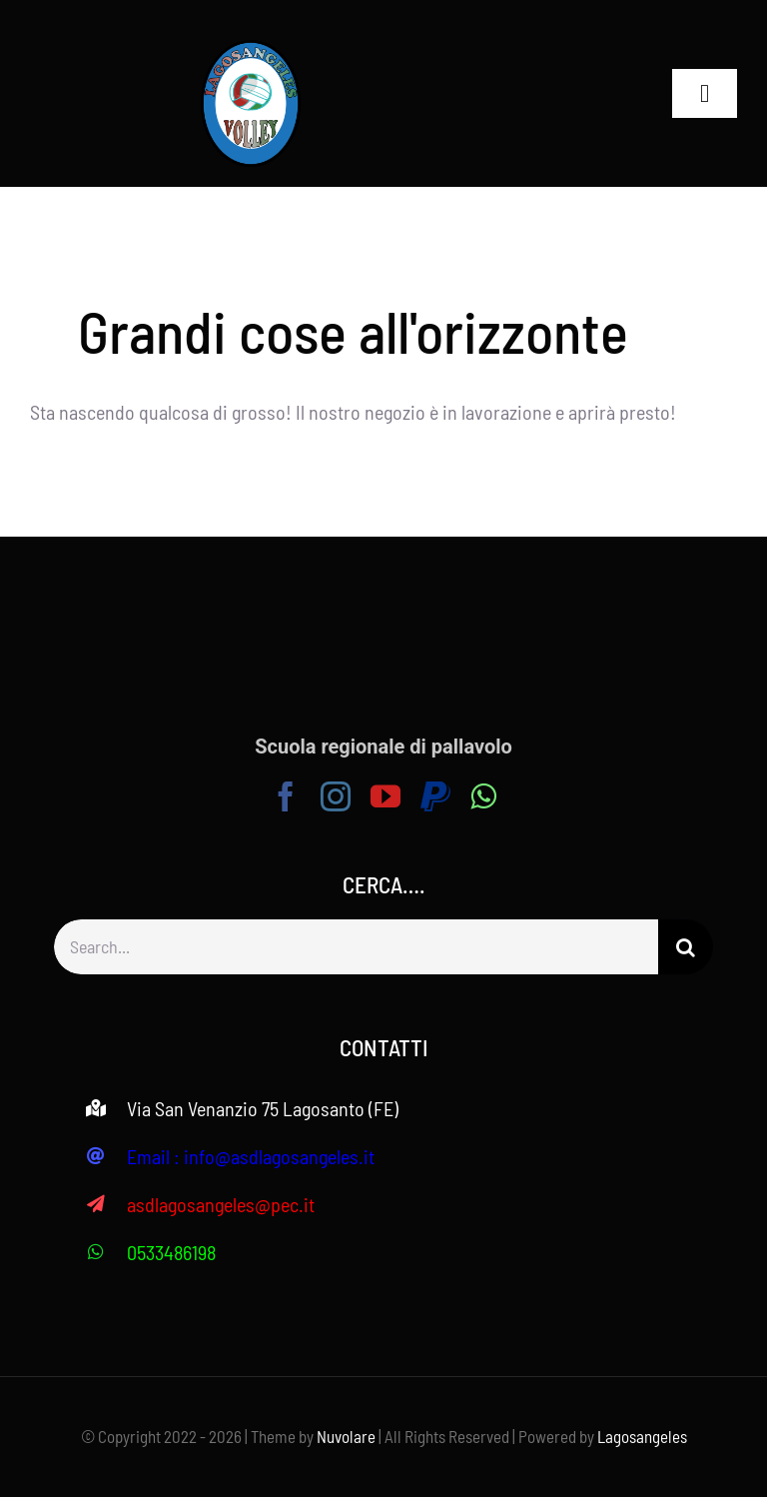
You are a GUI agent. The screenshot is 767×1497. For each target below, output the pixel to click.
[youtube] (385, 796)
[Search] (685, 946)
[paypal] (435, 796)
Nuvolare (346, 1436)
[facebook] (286, 796)
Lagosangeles (642, 1436)
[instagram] (336, 796)
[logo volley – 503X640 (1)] (251, 50)
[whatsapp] (483, 796)
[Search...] (356, 946)
